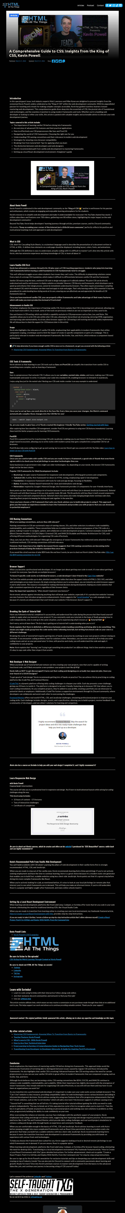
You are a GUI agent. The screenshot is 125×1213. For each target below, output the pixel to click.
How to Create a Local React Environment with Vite (31, 914)
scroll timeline (83, 597)
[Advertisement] (62, 78)
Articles (80, 5)
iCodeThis (14, 683)
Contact (100, 5)
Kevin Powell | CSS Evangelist (26, 935)
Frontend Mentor (17, 698)
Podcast (90, 5)
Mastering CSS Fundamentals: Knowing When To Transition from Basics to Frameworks (50, 350)
